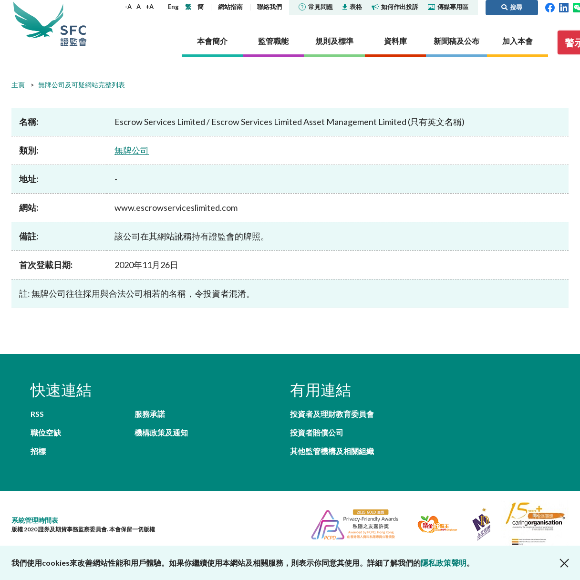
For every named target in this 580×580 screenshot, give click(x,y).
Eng (173, 6)
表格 (352, 6)
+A (149, 6)
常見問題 (316, 6)
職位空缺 (46, 432)
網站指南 (230, 6)
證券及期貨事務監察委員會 (73, 23)
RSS (37, 413)
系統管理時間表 (34, 520)
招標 (38, 451)
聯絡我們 (269, 6)
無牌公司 (131, 150)
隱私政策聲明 (443, 562)
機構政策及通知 (161, 432)
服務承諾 (150, 413)
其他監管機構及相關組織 (332, 451)
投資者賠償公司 (316, 432)
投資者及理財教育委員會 (332, 413)
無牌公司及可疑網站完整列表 (81, 85)
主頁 (18, 85)
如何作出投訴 (395, 6)
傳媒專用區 (448, 6)
